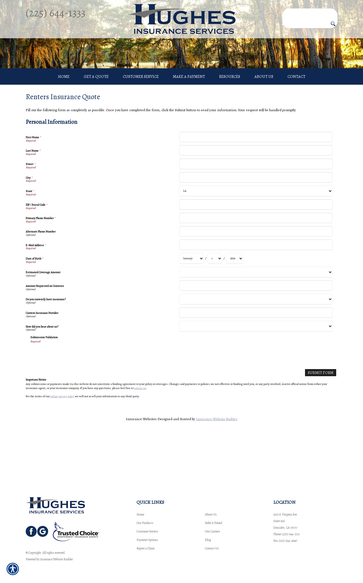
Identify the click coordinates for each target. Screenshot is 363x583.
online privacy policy (62, 443)
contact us (140, 435)
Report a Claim (146, 548)
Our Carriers (212, 531)
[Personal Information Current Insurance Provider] (256, 360)
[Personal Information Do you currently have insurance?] (256, 346)
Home (140, 514)
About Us (211, 514)
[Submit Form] (321, 420)
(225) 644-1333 (55, 12)
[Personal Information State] (256, 238)
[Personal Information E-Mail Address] (256, 292)
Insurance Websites (141, 466)
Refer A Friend (213, 523)
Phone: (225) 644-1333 (286, 534)
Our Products (145, 523)
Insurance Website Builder (216, 466)
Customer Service (147, 531)
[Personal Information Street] (256, 211)
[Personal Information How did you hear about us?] (256, 374)
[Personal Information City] (256, 225)
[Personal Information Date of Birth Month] (191, 306)
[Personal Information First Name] (256, 184)
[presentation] (72, 402)
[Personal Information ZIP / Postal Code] (256, 252)
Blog (208, 540)
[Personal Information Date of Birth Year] (234, 306)
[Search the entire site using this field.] (310, 13)
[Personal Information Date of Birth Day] (215, 306)
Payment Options (147, 540)
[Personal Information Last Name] (256, 198)
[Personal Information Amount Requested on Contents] (256, 333)
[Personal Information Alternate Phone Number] (256, 279)
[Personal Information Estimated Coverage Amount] (256, 319)
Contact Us (212, 548)
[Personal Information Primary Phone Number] (256, 265)
